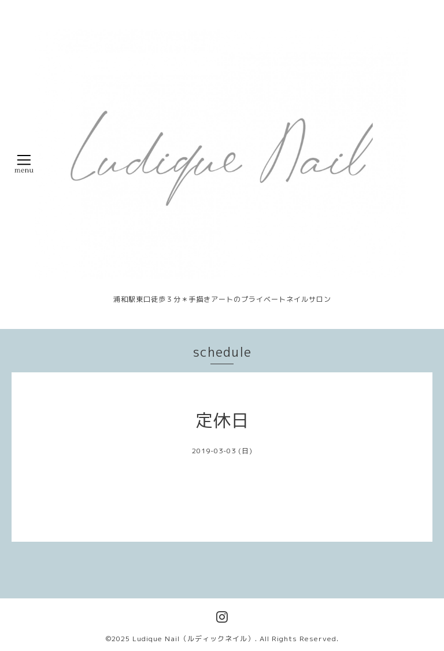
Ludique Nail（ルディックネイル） (193, 638)
